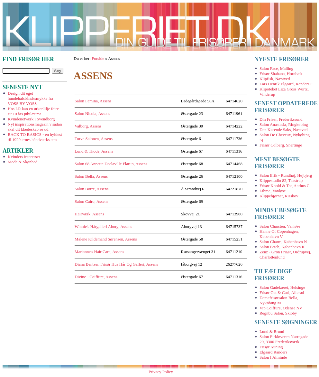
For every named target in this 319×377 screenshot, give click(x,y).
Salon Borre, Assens (91, 188)
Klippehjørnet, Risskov (279, 195)
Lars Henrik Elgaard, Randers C (286, 83)
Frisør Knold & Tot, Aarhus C (285, 185)
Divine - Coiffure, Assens (96, 276)
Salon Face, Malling (276, 68)
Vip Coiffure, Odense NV (281, 308)
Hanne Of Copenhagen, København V (279, 234)
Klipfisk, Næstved (275, 78)
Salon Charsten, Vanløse (280, 226)
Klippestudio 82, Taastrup (281, 180)
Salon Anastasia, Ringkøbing (284, 124)
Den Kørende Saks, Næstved (283, 129)
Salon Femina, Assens (93, 101)
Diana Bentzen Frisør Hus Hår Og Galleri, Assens (116, 264)
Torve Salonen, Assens (94, 138)
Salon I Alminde (273, 357)
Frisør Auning (271, 346)
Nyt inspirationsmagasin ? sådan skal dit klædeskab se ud (35, 127)
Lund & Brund (272, 331)
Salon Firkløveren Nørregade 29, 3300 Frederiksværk (284, 339)
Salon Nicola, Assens (92, 113)
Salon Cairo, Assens (91, 201)
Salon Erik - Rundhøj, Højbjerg (286, 175)
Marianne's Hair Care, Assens (99, 251)
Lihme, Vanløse (273, 190)
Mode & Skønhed (22, 161)
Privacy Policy (161, 371)
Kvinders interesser (24, 156)
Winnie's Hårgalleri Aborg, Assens (103, 226)
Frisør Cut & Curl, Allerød (282, 292)
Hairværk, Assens (89, 214)
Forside (98, 58)
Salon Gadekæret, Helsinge (282, 287)
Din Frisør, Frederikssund (281, 119)
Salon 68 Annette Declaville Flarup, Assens (111, 163)
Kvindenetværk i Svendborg (31, 119)
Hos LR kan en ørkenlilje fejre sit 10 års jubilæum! (33, 111)
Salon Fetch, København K (282, 246)
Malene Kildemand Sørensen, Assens (106, 239)
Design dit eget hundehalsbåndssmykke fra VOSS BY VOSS (30, 98)
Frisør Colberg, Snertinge (281, 145)
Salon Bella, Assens (91, 176)
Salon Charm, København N (283, 241)
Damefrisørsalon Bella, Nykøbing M (279, 300)
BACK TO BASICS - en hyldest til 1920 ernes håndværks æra (35, 137)
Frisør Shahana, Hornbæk (281, 73)
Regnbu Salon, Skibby (278, 313)
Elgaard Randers (273, 352)
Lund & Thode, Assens (94, 151)
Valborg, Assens (88, 126)
